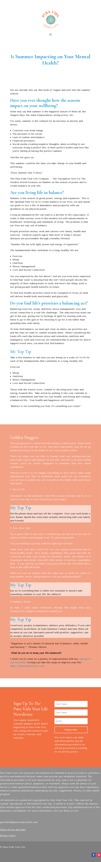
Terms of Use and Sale (13, 829)
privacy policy (70, 751)
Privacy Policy (8, 835)
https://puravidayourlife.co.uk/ (27, 666)
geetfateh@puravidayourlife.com (18, 822)
